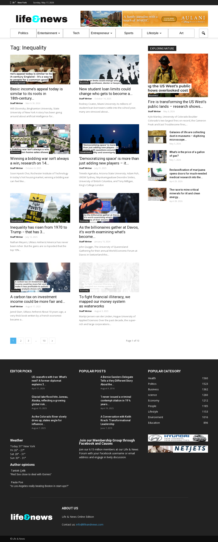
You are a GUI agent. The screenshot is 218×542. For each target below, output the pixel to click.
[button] (203, 33)
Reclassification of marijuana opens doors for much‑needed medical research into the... (188, 173)
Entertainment (49, 33)
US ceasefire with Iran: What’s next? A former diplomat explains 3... (49, 380)
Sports (128, 33)
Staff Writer (16, 103)
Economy (84, 221)
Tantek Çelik (18, 470)
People (152, 406)
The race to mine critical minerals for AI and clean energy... (184, 193)
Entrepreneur (101, 33)
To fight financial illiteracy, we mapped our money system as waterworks (104, 301)
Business (84, 82)
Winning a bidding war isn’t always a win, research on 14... (39, 160)
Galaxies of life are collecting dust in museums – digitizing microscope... (187, 136)
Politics (23, 33)
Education (154, 422)
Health (152, 378)
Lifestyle (154, 33)
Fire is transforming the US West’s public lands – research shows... (177, 104)
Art (181, 33)
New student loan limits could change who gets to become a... (106, 91)
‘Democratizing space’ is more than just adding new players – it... (109, 160)
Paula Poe (17, 482)
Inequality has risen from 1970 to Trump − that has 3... (38, 229)
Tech (76, 33)
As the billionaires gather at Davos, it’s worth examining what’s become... (109, 232)
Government (86, 152)
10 (44, 340)
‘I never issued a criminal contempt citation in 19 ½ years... (116, 400)
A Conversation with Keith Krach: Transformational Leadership (116, 420)
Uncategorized (18, 82)
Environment (155, 417)
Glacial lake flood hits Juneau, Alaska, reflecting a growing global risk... (50, 400)
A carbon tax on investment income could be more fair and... (37, 299)
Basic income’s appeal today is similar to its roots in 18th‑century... (36, 94)
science (152, 395)
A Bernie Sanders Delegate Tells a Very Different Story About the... (117, 380)
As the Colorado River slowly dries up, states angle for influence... (49, 420)
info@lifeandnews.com (89, 524)
